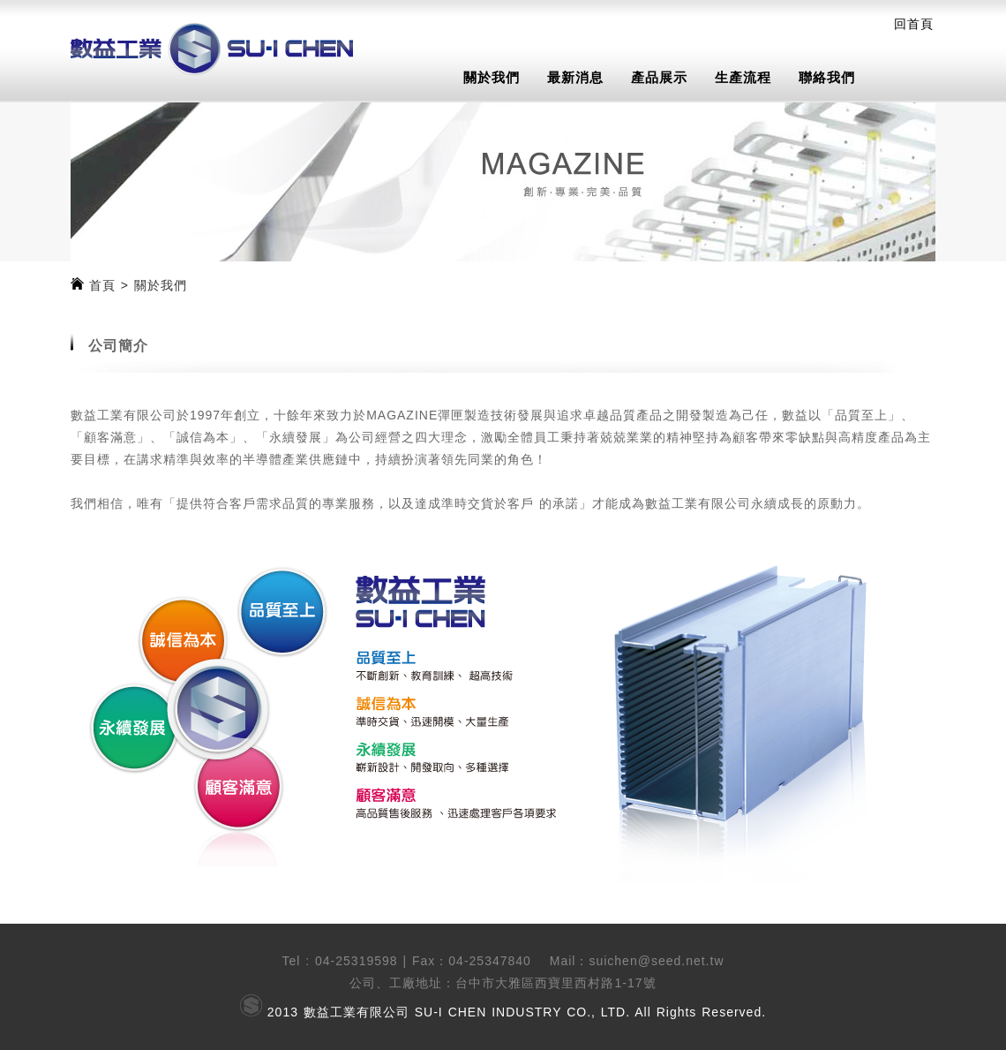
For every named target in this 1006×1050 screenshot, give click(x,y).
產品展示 (659, 77)
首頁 (102, 285)
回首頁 (914, 24)
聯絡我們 (827, 77)
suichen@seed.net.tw (656, 961)
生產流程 (743, 77)
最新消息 (575, 77)
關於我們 (491, 77)
